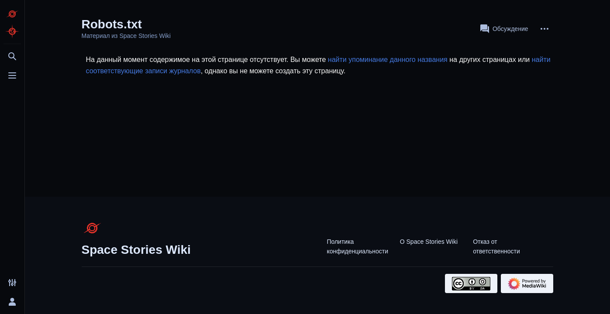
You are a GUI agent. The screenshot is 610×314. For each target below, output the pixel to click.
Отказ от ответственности (496, 246)
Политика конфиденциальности (357, 246)
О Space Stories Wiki (429, 241)
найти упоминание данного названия (388, 59)
